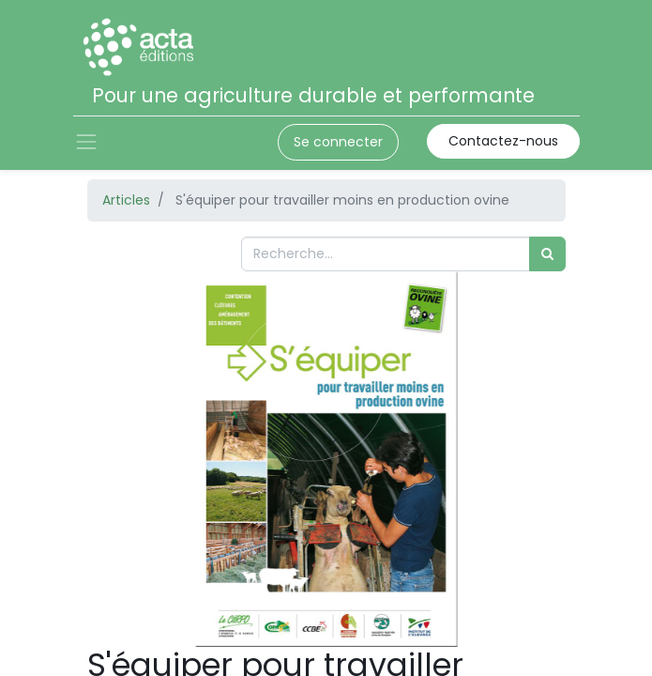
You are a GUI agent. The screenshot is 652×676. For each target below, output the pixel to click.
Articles (126, 200)
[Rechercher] (547, 254)
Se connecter (338, 141)
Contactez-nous (503, 140)
